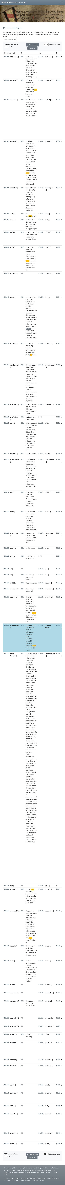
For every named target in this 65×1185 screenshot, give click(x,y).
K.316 (58, 423)
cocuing (47, 343)
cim (11, 297)
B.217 (22, 56)
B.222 (22, 141)
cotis (34, 950)
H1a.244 (40, 548)
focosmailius (30, 689)
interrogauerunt (31, 797)
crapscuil (48, 911)
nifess (28, 768)
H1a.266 (40, 297)
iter (30, 471)
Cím (27, 297)
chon (34, 538)
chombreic (31, 486)
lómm (34, 788)
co (33, 701)
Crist (30, 113)
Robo (27, 931)
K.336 (58, 993)
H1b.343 (6, 1059)
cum (27, 381)
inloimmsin (29, 721)
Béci (27, 786)
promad (32, 935)
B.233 (22, 404)
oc (32, 894)
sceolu (27, 765)
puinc (35, 337)
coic (34, 224)
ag (33, 155)
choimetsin (32, 168)
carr (11, 1085)
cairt (12, 512)
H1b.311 (6, 297)
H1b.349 (6, 1133)
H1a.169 (40, 1133)
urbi (32, 506)
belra (27, 235)
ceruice (29, 182)
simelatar (29, 955)
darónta (32, 901)
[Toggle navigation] (61, 2)
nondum (32, 516)
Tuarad (27, 265)
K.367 (58, 1018)
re (33, 432)
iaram (32, 685)
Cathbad (32, 443)
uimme (33, 115)
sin (33, 313)
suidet (28, 703)
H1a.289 (40, 1001)
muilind (30, 903)
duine (27, 390)
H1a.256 (40, 56)
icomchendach (30, 750)
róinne (28, 413)
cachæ (28, 696)
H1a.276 (40, 533)
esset (35, 799)
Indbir (33, 783)
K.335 (58, 984)
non (32, 102)
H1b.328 (6, 597)
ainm (33, 311)
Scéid (27, 719)
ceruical (28, 151)
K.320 (58, 511)
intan (33, 369)
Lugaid (33, 772)
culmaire (13, 589)
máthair (28, 376)
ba (31, 317)
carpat (32, 423)
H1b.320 (6, 511)
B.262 (22, 961)
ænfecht (28, 759)
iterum (32, 719)
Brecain (28, 830)
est (33, 109)
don (27, 168)
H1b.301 (6, 56)
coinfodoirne (49, 459)
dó (33, 748)
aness (31, 680)
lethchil (28, 579)
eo (26, 148)
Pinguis (34, 499)
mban (30, 898)
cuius (31, 799)
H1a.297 (40, 1093)
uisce (28, 477)
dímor (30, 833)
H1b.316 (6, 423)
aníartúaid (33, 671)
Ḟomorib (31, 304)
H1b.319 (6, 492)
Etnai (27, 63)
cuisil (12, 961)
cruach (12, 1114)
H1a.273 (40, 459)
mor (34, 656)
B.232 (22, 365)
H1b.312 (6, 343)
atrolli (28, 306)
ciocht (47, 583)
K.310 (58, 273)
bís (34, 736)
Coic (27, 220)
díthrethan (29, 821)
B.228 (22, 297)
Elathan (28, 77)
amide (31, 83)
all (32, 206)
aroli (27, 698)
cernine (47, 57)
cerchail (13, 142)
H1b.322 (6, 548)
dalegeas (29, 774)
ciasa (35, 803)
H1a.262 (40, 220)
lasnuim (29, 335)
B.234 (22, 417)
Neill (35, 743)
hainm (34, 317)
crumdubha (49, 533)
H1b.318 (6, 459)
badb (27, 419)
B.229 (22, 343)
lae (31, 111)
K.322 (58, 548)
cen (36, 63)
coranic (28, 772)
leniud (34, 407)
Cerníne (28, 57)
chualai (30, 224)
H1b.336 (6, 984)
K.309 (58, 247)
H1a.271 (40, 404)
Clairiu (28, 404)
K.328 (58, 597)
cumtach (48, 993)
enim (31, 514)
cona (32, 837)
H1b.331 (6, 885)
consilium (29, 974)
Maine (28, 743)
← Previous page (32, 45)
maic (31, 743)
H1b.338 (6, 1001)
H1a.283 (40, 889)
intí (27, 938)
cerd (27, 935)
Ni (26, 224)
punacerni (29, 337)
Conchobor (29, 434)
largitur (28, 401)
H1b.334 (6, 946)
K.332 (58, 911)
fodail (34, 404)
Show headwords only (10, 39)
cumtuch (13, 993)
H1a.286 (40, 961)
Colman (31, 927)
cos (27, 604)
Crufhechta (30, 417)
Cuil (27, 214)
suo (31, 399)
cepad (31, 315)
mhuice (28, 369)
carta (33, 512)
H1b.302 (6, 80)
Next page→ (32, 48)
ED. (35, 89)
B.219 (22, 80)
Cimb (32, 333)
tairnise (28, 411)
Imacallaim (29, 263)
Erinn (32, 658)
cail (33, 171)
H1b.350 (6, 1143)
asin (27, 378)
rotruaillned (30, 968)
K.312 (58, 343)
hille (27, 315)
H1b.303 (6, 100)
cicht (12, 583)
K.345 (58, 1093)
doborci (28, 484)
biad (32, 70)
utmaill (32, 619)
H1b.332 (6, 889)
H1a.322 (40, 589)
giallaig (29, 745)
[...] (18, 57)
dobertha (29, 302)
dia (33, 157)
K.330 (58, 653)
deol (35, 376)
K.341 (58, 1042)
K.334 (58, 961)
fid (26, 190)
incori (32, 707)
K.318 (58, 459)
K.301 (58, 56)
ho (35, 707)
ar (36, 72)
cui (33, 201)
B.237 (22, 453)
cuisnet (47, 597)
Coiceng (28, 343)
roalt (27, 192)
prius (27, 320)
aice (27, 610)
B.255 (22, 653)
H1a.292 (40, 1034)
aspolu (28, 115)
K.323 (58, 556)
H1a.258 (40, 100)
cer (35, 151)
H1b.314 (6, 404)
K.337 (58, 1001)
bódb (32, 419)
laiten (29, 965)
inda (33, 263)
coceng (12, 343)
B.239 (22, 459)
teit (27, 372)
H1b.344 (6, 1065)
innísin (34, 815)
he (26, 795)
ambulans (29, 383)
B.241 (22, 511)
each (35, 575)
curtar (28, 239)
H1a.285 (40, 946)
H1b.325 (6, 575)
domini (32, 107)
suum (27, 399)
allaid (27, 157)
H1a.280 (40, 597)
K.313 (58, 365)
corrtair (13, 1065)
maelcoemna (30, 258)
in (33, 151)
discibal (28, 763)
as (32, 976)
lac (32, 401)
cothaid (28, 267)
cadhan (13, 1042)
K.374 (58, 589)
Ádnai (34, 222)
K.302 (58, 80)
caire (27, 83)
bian (35, 159)
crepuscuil (29, 913)
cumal (12, 889)
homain (32, 558)
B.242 (22, 533)
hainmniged (30, 184)
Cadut (28, 946)
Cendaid (29, 188)
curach (29, 748)
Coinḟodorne (30, 459)
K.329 (58, 625)
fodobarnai (29, 464)
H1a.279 (40, 583)
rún (32, 220)
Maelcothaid (30, 256)
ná (32, 194)
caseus (28, 497)
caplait (12, 100)
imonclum (29, 166)
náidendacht (30, 632)
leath (31, 352)
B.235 (22, 423)
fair (34, 812)
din (32, 100)
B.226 (22, 232)
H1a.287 (40, 984)
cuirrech (13, 1018)
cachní (28, 558)
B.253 (22, 625)
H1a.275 (40, 511)
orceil (35, 698)
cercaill (47, 142)
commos (13, 1001)
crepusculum (30, 918)
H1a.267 (40, 885)
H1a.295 (40, 1065)
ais (27, 628)
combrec (29, 475)
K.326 (58, 583)
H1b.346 (6, 1093)
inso (32, 830)
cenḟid (33, 190)
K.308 (58, 232)
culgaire (28, 450)
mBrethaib (30, 331)
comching (29, 1037)
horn (27, 94)
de (35, 102)
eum (27, 799)
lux (31, 920)
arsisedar (33, 617)
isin (35, 261)
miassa (28, 59)
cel (46, 548)
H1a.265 (40, 273)
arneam (31, 953)
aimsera (28, 630)
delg (33, 232)
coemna (28, 252)
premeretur (30, 503)
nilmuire (28, 667)
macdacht (29, 634)
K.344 (58, 1085)
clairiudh (48, 404)
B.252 (22, 597)
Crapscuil (29, 911)
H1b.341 (6, 1034)
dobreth (30, 482)
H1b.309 (6, 247)
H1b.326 (6, 583)
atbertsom (32, 806)
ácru (30, 372)
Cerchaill (29, 142)
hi (26, 432)
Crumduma (30, 533)
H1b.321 (6, 533)
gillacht (28, 636)
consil (33, 970)
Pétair (33, 940)
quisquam (29, 521)
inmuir (29, 674)
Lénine (31, 929)
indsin (35, 745)
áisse (30, 628)
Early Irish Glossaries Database (13, 2)
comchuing (29, 346)
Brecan (28, 826)
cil (11, 569)
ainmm (29, 171)
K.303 (58, 100)
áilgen (34, 392)
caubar (12, 454)
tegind (29, 432)
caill (11, 1106)
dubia (28, 920)
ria (34, 441)
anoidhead (29, 770)
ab (34, 146)
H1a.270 (40, 365)
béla (27, 710)
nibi (29, 619)
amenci (33, 320)
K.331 (58, 889)
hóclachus (29, 639)
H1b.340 (6, 1026)
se (35, 833)
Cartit (28, 232)
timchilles (32, 669)
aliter (33, 180)
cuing (12, 1034)
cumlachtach (30, 387)
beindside (29, 159)
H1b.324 (6, 569)
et (26, 501)
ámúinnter (29, 781)
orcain (28, 96)
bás (32, 556)
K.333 (58, 946)
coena (27, 102)
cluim (12, 1144)
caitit (47, 232)
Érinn (27, 714)
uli (30, 714)
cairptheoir (29, 591)
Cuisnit (28, 597)
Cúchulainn (33, 425)
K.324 (58, 569)
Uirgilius (28, 499)
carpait (30, 427)
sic (31, 396)
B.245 (22, 556)
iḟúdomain (29, 705)
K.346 (58, 1105)
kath (30, 439)
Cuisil (27, 961)
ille (28, 801)
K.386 (58, 453)
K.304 (58, 141)
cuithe (12, 1093)
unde (27, 85)
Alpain (28, 660)
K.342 (58, 1059)
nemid (28, 333)
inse (32, 523)
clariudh (13, 404)
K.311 (58, 297)
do (30, 175)
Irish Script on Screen (36, 1180)
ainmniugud (30, 308)
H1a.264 (40, 247)
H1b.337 (6, 993)
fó (32, 199)
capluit (47, 100)
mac (32, 61)
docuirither (29, 694)
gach (29, 177)
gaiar (32, 229)
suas (34, 721)
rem (33, 265)
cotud (12, 946)
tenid (30, 739)
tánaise (32, 931)
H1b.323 (6, 556)
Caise (28, 492)
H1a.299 (40, 1114)
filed (30, 812)
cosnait (28, 599)
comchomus (30, 1003)
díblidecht (29, 643)
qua (27, 516)
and (28, 153)
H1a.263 (40, 232)
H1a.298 (40, 1105)
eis (31, 801)
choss (33, 239)
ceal (11, 548)
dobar (34, 466)
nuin (27, 227)
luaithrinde (29, 692)
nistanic (28, 70)
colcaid (12, 1133)
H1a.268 (40, 343)
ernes (27, 394)
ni (30, 394)
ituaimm (33, 696)
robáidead (29, 835)
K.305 (58, 188)
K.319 (58, 492)
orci (34, 828)
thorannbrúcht (31, 725)
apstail (28, 942)
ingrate (30, 501)
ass (32, 763)
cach (27, 313)
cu (33, 774)
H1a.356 (40, 1085)
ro (33, 182)
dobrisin (28, 441)
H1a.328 (40, 453)
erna (34, 955)
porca (34, 396)
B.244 (22, 548)
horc (34, 367)
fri (32, 376)
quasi (29, 970)
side (34, 781)
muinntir (28, 839)
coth (12, 247)
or (34, 833)
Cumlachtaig (30, 365)
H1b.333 (6, 911)
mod (33, 430)
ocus (35, 434)
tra (30, 311)
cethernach (29, 87)
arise (31, 896)
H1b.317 (6, 453)
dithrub (28, 201)
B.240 (22, 492)
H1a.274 (40, 492)
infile (31, 63)
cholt (27, 66)
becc (27, 790)
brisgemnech (29, 730)
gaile (34, 734)
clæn (30, 575)
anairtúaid (29, 678)
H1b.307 (6, 220)
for (30, 66)
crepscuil (13, 911)
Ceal (27, 548)
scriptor (28, 518)
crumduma (14, 533)
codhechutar (30, 779)
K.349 (58, 1143)
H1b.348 (6, 1114)
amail (31, 698)
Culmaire (29, 589)
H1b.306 (6, 214)
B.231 (22, 1001)
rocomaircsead (30, 803)
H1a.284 (40, 911)
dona (34, 324)
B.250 (22, 583)
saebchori (29, 656)
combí (28, 707)
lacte (30, 381)
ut (32, 59)
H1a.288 (40, 993)
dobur (34, 475)
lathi (35, 111)
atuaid (28, 663)
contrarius (29, 203)
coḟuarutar (32, 786)
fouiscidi (28, 466)
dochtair (28, 613)
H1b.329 (6, 625)
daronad (28, 815)
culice (33, 214)
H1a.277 (40, 569)
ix (26, 745)
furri (34, 615)
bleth (35, 894)
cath (31, 92)
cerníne (28, 68)
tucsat (34, 790)
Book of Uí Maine (30, 1178)
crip (33, 66)
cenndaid (13, 188)
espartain (29, 924)
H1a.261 (40, 214)
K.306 (58, 214)
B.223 (22, 188)
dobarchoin (29, 462)
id (31, 109)
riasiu (27, 901)
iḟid (30, 208)
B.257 (22, 911)
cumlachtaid (14, 365)
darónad (28, 981)
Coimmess (29, 1001)
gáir (35, 229)
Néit (27, 436)
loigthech (29, 392)
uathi (33, 610)
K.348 (58, 1133)
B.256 (22, 889)
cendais (28, 194)
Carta (27, 525)
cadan (47, 1042)
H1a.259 (40, 141)
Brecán (28, 741)
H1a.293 (40, 1042)
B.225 (22, 220)
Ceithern (29, 80)
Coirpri (28, 61)
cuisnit (12, 597)
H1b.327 (6, 589)
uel (32, 146)
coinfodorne (14, 459)
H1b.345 (6, 1085)
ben (27, 894)
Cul (27, 423)
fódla (33, 411)
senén (34, 454)
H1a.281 (40, 625)
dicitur (32, 85)
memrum (29, 527)
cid (34, 712)
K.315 (58, 417)
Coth (27, 247)
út (26, 761)
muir (27, 669)
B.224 (22, 214)
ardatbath (29, 824)
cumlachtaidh (50, 365)
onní (33, 153)
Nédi (27, 222)
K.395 (58, 220)
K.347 (58, 1114)
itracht (28, 783)
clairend (28, 409)
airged (32, 297)
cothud (28, 250)
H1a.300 (40, 1143)
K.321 (58, 533)
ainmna (28, 175)
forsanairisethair (31, 606)
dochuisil (29, 979)
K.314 (58, 404)
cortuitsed (29, 757)
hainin (33, 436)
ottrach (28, 535)
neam (33, 548)
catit (12, 232)
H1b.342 (6, 1042)
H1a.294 (40, 1059)
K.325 (58, 575)
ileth (31, 660)
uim (35, 333)
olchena (28, 180)
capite (28, 104)
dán (34, 896)
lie (26, 953)
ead (30, 378)
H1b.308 (6, 232)
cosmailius (29, 734)
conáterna (31, 761)
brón (27, 896)
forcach (28, 1005)
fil (26, 153)
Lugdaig (33, 792)
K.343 (58, 1065)
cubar (47, 454)
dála (32, 601)
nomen (28, 367)
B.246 (22, 575)
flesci (27, 812)
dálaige (29, 608)
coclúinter (29, 723)
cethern (13, 80)
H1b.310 (6, 273)
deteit (34, 372)
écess (27, 819)
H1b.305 (6, 188)
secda (28, 948)
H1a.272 (40, 423)
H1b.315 (6, 417)
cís (30, 313)
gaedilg (28, 473)
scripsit (28, 523)
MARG (27, 173)
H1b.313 (6, 365)
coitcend (32, 468)
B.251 (22, 589)
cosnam (28, 601)
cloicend (28, 788)
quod (29, 148)
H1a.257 (40, 80)
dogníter (32, 162)
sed (31, 104)
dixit (34, 59)
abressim (29, 727)
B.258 (22, 946)
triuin (27, 933)
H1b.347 (6, 1105)
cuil (11, 214)
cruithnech (33, 235)
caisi (11, 492)
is (30, 153)
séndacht (29, 641)
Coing (28, 1034)
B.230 (22, 1034)
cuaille (12, 985)
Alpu (34, 676)
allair (27, 208)
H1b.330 (6, 653)
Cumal (28, 889)
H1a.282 (40, 653)
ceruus (28, 155)
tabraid (27, 808)
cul (11, 423)
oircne (31, 765)
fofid (27, 199)
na (30, 199)
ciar (33, 144)
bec (27, 833)
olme (30, 227)
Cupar (28, 454)
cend (27, 806)
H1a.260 (40, 188)
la (30, 75)
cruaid (28, 430)
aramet (29, 322)
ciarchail (28, 144)
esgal (27, 732)
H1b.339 (6, 1018)
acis (34, 302)
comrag (28, 665)
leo (27, 792)
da (26, 177)
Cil (26, 575)
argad (31, 299)
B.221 (22, 100)
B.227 (22, 247)
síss (31, 703)
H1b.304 (6, 141)
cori (32, 736)
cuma (27, 348)
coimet (28, 146)
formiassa (29, 72)
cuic (11, 220)
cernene (13, 57)
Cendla (28, 100)
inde (27, 407)
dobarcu (33, 480)
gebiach (34, 583)
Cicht (27, 583)
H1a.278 (40, 575)
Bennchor (29, 777)
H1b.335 (6, 961)
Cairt (27, 512)
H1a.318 (40, 1018)
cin (31, 538)
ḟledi (27, 113)
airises (28, 617)
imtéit (28, 197)
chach (27, 396)
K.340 (58, 1034)
